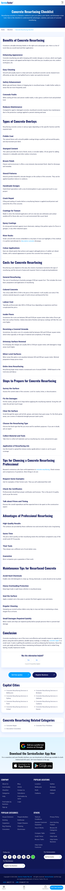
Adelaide (53, 790)
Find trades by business (6, 803)
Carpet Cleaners (22, 823)
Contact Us (21, 790)
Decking (5, 820)
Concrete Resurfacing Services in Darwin (46, 708)
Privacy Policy (54, 817)
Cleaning (20, 826)
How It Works (39, 828)
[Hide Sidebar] (62, 2)
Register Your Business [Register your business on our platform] (14, 866)
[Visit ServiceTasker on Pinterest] (10, 857)
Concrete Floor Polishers (44, 725)
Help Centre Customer (38, 846)
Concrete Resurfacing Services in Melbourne (17, 692)
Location (38, 784)
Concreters (6, 829)
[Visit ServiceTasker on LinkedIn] (24, 857)
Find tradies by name (22, 797)
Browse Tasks (39, 839)
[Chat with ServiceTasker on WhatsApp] (33, 857)
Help (3, 796)
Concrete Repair (11, 725)
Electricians (21, 829)
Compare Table (40, 833)
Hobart (52, 793)
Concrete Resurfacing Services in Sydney (17, 697)
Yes (28, 660)
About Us (5, 784)
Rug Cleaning (6, 826)
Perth (36, 790)
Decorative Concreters (13, 729)
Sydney (52, 784)
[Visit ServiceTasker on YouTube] (28, 857)
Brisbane (53, 787)
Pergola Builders (22, 817)
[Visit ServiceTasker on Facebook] (5, 857)
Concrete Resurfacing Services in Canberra (46, 703)
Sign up (4, 807)
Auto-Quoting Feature (54, 823)
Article (19, 787)
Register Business (45, 675)
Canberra (38, 793)
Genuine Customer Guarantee (41, 823)
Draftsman (20, 820)
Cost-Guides (6, 787)
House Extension (7, 817)
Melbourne (38, 787)
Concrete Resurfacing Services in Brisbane (46, 692)
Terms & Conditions (38, 818)
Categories (5, 793)
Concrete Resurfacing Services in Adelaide (46, 697)
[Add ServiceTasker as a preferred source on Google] (32, 746)
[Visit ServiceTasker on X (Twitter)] (14, 857)
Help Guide (53, 836)
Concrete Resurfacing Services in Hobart (17, 708)
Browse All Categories (53, 829)
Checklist (10, 29)
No (37, 660)
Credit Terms (39, 836)
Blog (18, 784)
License (52, 833)
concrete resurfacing (43, 469)
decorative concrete (27, 241)
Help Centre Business (54, 841)
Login (19, 802)
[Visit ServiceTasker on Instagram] (19, 857)
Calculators (21, 793)
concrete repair (54, 641)
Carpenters (5, 823)
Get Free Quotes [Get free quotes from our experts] (53, 857)
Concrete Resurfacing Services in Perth (17, 703)
